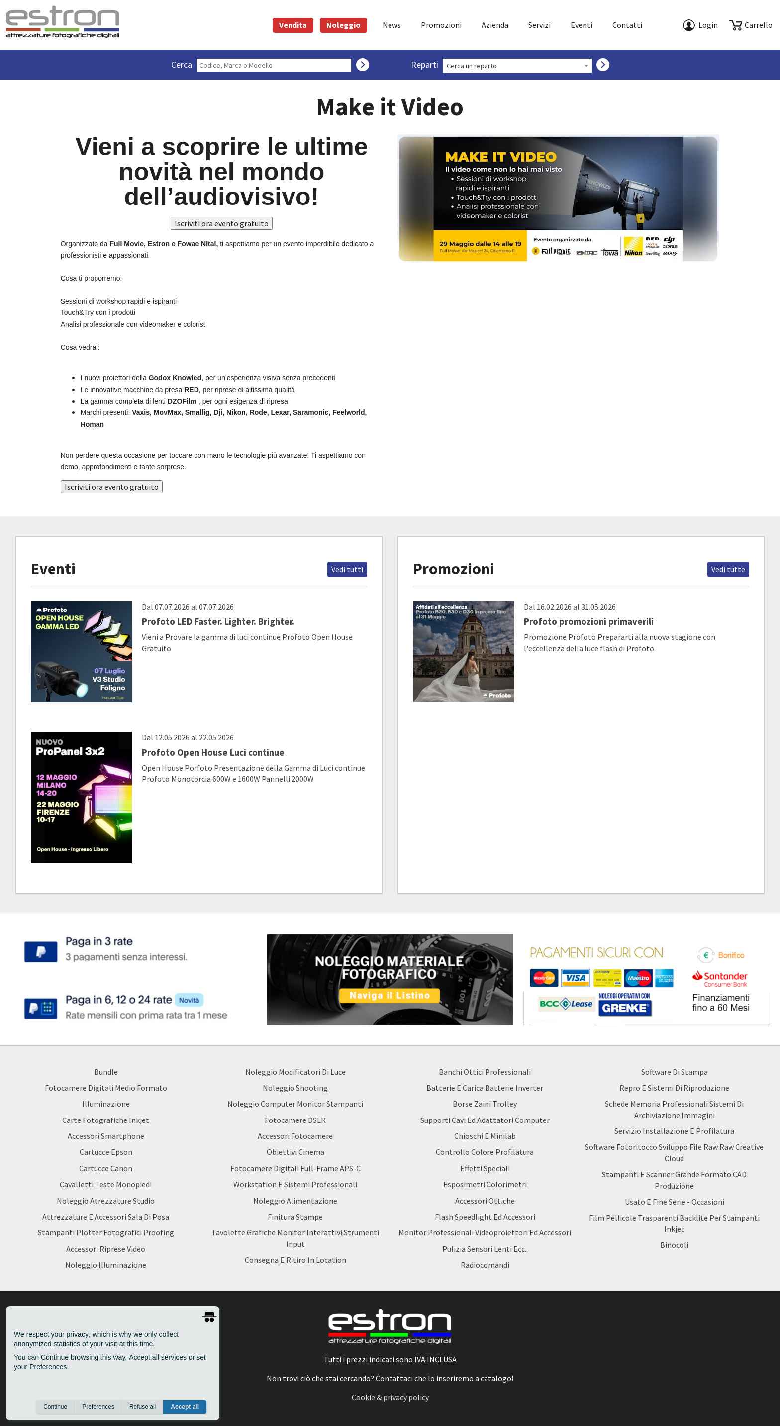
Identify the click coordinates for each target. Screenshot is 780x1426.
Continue (55, 1406)
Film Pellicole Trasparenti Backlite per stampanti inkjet (674, 1223)
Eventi (581, 25)
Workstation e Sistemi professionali (295, 1184)
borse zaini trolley (485, 1104)
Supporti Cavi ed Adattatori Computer (485, 1120)
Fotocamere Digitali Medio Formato (106, 1088)
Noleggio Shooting (295, 1088)
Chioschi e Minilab (485, 1136)
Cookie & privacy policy (390, 1397)
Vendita (293, 25)
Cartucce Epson (106, 1152)
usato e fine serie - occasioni (674, 1202)
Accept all (185, 1406)
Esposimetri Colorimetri (485, 1184)
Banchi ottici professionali (485, 1072)
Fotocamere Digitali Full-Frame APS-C (295, 1168)
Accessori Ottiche (485, 1201)
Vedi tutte (728, 569)
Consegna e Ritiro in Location (295, 1260)
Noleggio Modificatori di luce (295, 1072)
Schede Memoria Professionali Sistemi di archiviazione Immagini (674, 1109)
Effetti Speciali (485, 1168)
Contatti (627, 25)
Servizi (539, 25)
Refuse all (142, 1406)
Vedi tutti (347, 569)
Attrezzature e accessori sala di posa (105, 1217)
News (391, 25)
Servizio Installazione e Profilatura (674, 1131)
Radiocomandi (485, 1265)
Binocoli (674, 1245)
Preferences (98, 1406)
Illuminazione (106, 1104)
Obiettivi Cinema (295, 1152)
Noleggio (343, 25)
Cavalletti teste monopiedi (106, 1184)
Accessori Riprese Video (105, 1249)
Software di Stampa (674, 1072)
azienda (495, 25)
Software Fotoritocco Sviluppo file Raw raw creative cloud (674, 1152)
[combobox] (517, 66)
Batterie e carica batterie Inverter (484, 1088)
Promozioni (441, 25)
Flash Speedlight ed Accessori (485, 1217)
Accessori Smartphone (106, 1136)
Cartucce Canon (105, 1168)
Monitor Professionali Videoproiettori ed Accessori (484, 1232)
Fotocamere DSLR (295, 1120)
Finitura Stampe (295, 1217)
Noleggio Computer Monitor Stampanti (295, 1104)
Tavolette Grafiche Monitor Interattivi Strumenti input (295, 1237)
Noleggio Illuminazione (105, 1265)
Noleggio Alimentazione (295, 1201)
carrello (759, 25)
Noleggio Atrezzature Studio (106, 1201)
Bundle (106, 1072)
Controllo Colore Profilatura (485, 1152)
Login (708, 25)
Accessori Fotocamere (295, 1136)
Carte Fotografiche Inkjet (105, 1120)
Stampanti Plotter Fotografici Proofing (106, 1232)
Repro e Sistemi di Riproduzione (674, 1088)
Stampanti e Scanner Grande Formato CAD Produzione (674, 1179)
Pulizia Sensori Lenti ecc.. (485, 1249)
